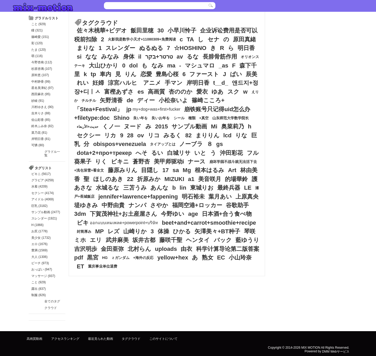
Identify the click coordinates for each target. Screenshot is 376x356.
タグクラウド (131, 338)
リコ (154, 135)
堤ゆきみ (86, 205)
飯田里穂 (142, 30)
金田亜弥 (112, 249)
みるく (172, 135)
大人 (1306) (39, 257)
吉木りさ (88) (40, 113)
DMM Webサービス (335, 351)
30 (160, 30)
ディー (146, 100)
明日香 (246, 48)
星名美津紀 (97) (42, 88)
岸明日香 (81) (40, 139)
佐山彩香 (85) (40, 120)
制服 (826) (38, 295)
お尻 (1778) (39, 231)
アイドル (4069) (42, 199)
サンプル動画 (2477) (45, 212)
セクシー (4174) (42, 193)
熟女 (207, 257)
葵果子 (82, 161)
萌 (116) (37, 56)
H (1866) (37, 225)
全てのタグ (52, 301)
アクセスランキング (65, 338)
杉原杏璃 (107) (41, 69)
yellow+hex (172, 257)
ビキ (83, 222)
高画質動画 (34, 338)
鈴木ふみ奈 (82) (42, 126)
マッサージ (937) (43, 276)
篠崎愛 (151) (40, 37)
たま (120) (38, 50)
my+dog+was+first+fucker (156, 109)
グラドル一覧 (52, 153)
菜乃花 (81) (39, 132)
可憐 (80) (37, 145)
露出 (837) (38, 289)
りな (241, 135)
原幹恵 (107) (40, 75)
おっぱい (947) (41, 269)
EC (221, 257)
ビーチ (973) (40, 263)
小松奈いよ (173, 100)
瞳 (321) (37, 30)
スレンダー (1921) (44, 218)
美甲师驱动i (169, 161)
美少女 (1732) (41, 238)
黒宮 (92, 257)
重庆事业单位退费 (102, 266)
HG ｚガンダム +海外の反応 (128, 258)
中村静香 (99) (40, 81)
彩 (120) (37, 43)
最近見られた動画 (100, 338)
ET (80, 266)
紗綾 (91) (37, 101)
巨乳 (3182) (39, 206)
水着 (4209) (39, 186)
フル (253, 153)
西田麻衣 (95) (40, 94)
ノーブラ (191, 144)
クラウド (50, 308)
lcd (227, 135)
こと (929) (38, 24)
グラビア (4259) (42, 180)
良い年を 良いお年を (151, 118)
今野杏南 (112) (41, 62)
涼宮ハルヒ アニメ (134, 83)
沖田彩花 (231, 153)
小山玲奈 (240, 257)
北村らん (139, 249)
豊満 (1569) (39, 250)
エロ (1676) (39, 244)
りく (101, 161)
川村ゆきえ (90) (42, 107)
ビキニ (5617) (41, 174)
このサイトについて (163, 338)
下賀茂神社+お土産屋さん (123, 214)
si (79, 56)
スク (233, 91)
